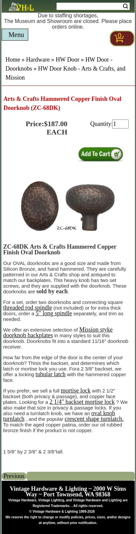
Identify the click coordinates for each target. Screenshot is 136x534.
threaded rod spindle (27, 307)
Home (13, 59)
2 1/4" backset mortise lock (82, 402)
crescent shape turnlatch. (94, 418)
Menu (16, 34)
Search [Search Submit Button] (125, 6)
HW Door (67, 59)
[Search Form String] (93, 6)
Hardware (38, 59)
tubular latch (51, 374)
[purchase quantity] (120, 124)
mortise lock (75, 390)
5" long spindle (54, 313)
